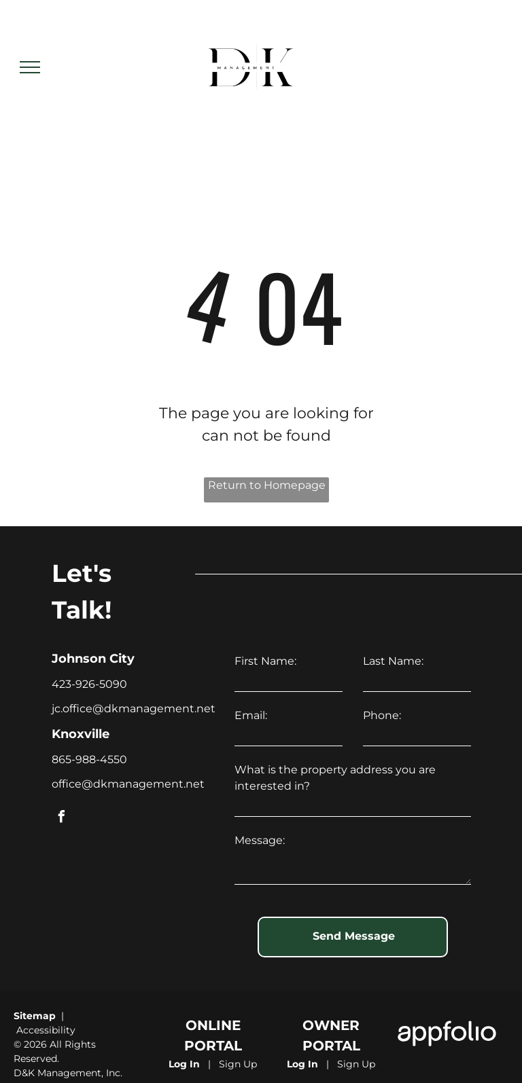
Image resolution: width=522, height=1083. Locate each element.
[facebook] (61, 818)
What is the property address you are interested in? (335, 777)
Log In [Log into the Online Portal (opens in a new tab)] (184, 1064)
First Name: (265, 661)
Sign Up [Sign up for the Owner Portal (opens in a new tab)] (356, 1064)
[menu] (30, 67)
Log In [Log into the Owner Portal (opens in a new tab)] (302, 1064)
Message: (259, 840)
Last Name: (393, 661)
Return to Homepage (267, 485)
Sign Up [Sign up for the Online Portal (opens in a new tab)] (238, 1064)
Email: (250, 715)
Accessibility (45, 1030)
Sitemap (35, 1016)
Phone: (382, 715)
